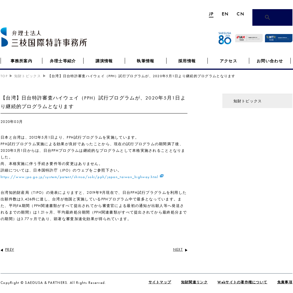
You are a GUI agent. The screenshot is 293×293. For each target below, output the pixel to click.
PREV (9, 249)
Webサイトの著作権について (242, 282)
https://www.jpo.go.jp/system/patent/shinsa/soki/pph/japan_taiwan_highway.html (80, 176)
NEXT (178, 249)
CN (240, 14)
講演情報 (104, 60)
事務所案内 (21, 60)
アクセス (228, 60)
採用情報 (187, 60)
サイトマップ (160, 282)
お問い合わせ (270, 60)
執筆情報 (145, 60)
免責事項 (284, 282)
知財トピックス (27, 76)
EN (225, 14)
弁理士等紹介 (63, 60)
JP (211, 14)
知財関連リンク (194, 282)
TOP (4, 76)
